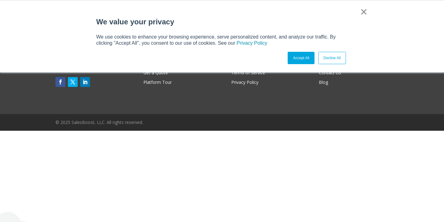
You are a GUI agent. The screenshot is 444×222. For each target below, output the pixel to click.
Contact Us (330, 73)
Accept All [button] (301, 58)
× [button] (363, 11)
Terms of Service (248, 73)
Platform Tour (157, 82)
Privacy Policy (251, 43)
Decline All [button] (332, 58)
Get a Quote (155, 73)
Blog (323, 82)
